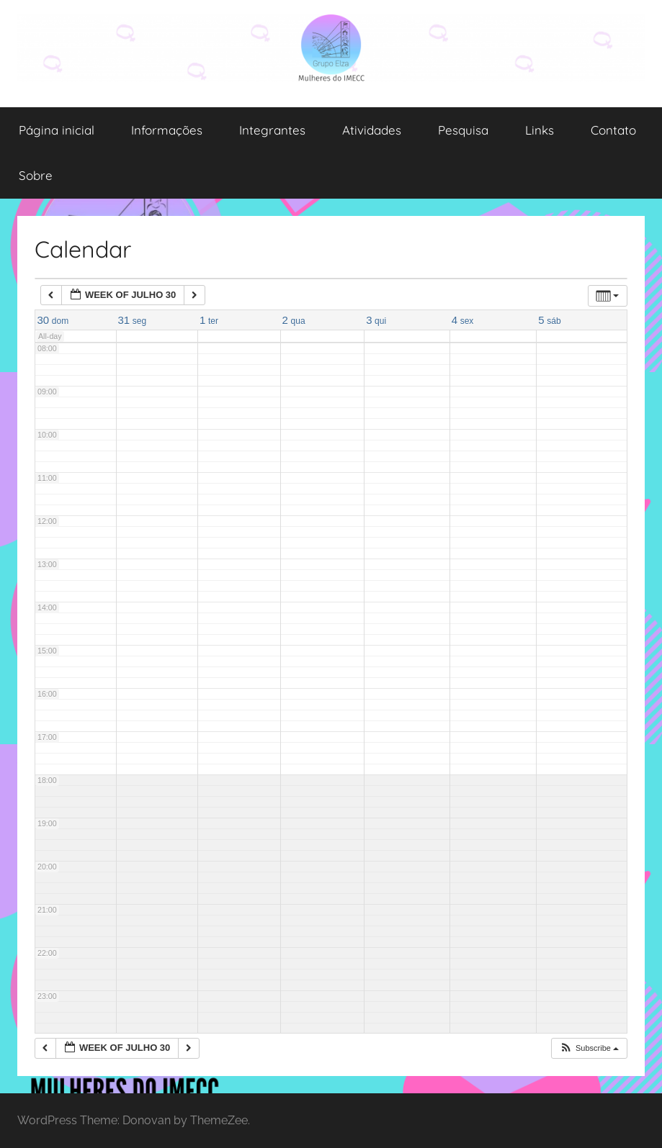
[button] (589, 1048)
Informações (166, 129)
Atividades (371, 129)
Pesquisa (463, 129)
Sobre (36, 175)
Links (539, 129)
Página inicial (56, 129)
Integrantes (272, 129)
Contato (613, 129)
